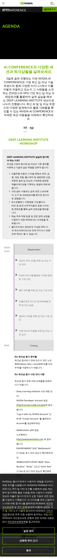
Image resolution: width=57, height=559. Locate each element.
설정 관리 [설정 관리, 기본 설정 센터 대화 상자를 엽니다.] (28, 530)
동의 (28, 550)
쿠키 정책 (22, 507)
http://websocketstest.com (29, 439)
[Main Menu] (3, 4)
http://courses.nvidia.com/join (30, 405)
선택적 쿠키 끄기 (28, 540)
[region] (28, 515)
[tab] (34, 262)
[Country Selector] (52, 4)
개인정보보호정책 (16, 521)
